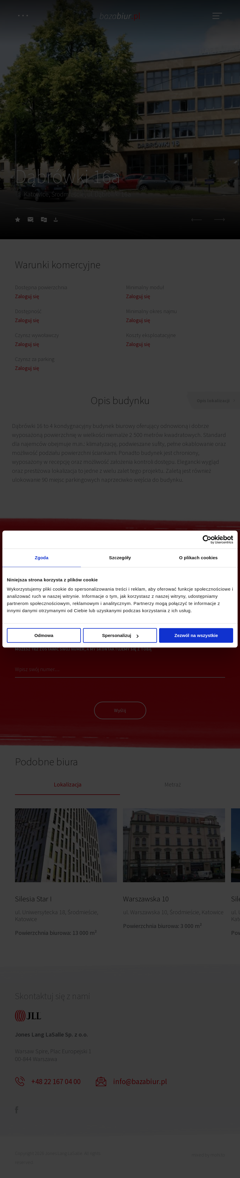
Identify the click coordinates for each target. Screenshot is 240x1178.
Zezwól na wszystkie (196, 635)
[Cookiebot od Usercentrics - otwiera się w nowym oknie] (207, 539)
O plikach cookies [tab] (198, 557)
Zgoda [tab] (42, 557)
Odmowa (43, 635)
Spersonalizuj (120, 635)
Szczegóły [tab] (120, 557)
